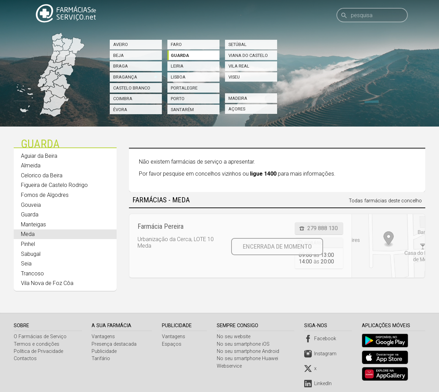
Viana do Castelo (248, 55)
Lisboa (178, 77)
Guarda (180, 55)
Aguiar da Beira (39, 156)
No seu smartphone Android (249, 351)
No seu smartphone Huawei (249, 358)
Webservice (230, 366)
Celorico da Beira (41, 175)
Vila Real (238, 66)
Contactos (25, 358)
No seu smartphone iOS (244, 344)
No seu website (235, 337)
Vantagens (104, 337)
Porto (178, 98)
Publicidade (104, 351)
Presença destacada (114, 344)
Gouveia (31, 205)
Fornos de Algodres (45, 195)
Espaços (172, 344)
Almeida (30, 165)
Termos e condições (36, 344)
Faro (176, 44)
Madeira (237, 98)
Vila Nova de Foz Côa (47, 283)
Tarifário (101, 358)
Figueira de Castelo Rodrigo (54, 185)
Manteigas (33, 224)
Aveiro (120, 44)
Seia (26, 263)
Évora (120, 109)
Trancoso (32, 273)
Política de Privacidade (38, 351)
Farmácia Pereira (160, 226)
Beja (118, 55)
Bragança (125, 77)
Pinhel (28, 244)
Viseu (234, 77)
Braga (120, 66)
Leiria (177, 66)
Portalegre (184, 88)
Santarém (182, 109)
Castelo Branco (131, 88)
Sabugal (30, 254)
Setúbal (237, 44)
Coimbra (122, 98)
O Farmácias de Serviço (40, 337)
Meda (28, 234)
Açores (236, 108)
